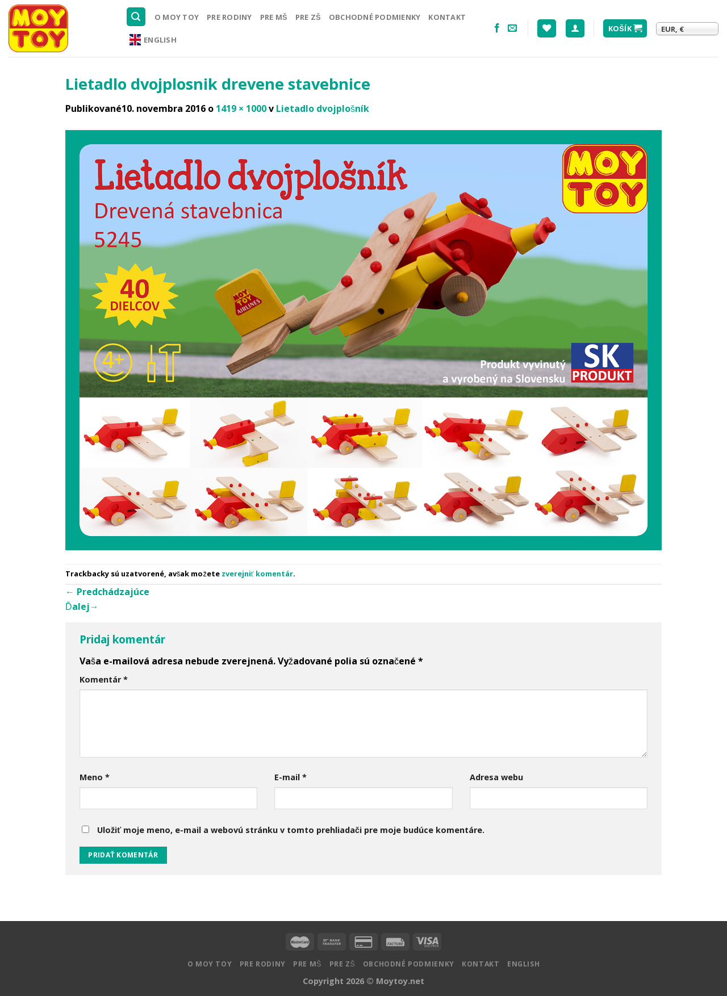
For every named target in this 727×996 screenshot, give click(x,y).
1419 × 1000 (241, 108)
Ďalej (82, 606)
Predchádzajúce (107, 591)
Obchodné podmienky (375, 17)
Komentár (104, 679)
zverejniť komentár (257, 573)
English (153, 39)
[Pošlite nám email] (512, 28)
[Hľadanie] (136, 16)
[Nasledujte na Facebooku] (497, 28)
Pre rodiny (229, 17)
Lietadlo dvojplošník (322, 108)
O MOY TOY (176, 17)
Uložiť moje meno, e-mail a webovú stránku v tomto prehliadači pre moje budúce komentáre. (290, 830)
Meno (95, 777)
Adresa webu (496, 777)
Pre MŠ (273, 17)
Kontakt (447, 17)
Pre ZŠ (308, 17)
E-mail (290, 777)
